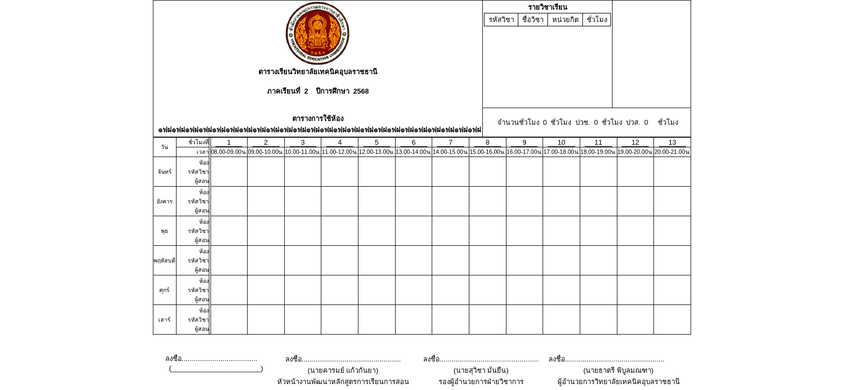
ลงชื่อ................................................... (343, 359)
